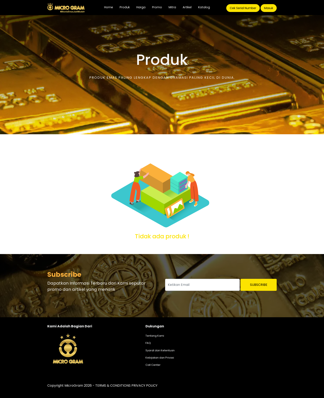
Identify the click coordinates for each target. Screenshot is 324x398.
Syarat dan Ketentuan (160, 350)
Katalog (204, 7)
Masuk (268, 8)
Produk (125, 7)
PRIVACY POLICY (144, 385)
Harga (140, 7)
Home (110, 7)
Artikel (187, 7)
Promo (157, 7)
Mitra (172, 7)
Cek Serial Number (243, 8)
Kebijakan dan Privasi (159, 357)
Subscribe (258, 284)
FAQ (148, 343)
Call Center (153, 365)
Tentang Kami (154, 335)
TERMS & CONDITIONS (113, 385)
